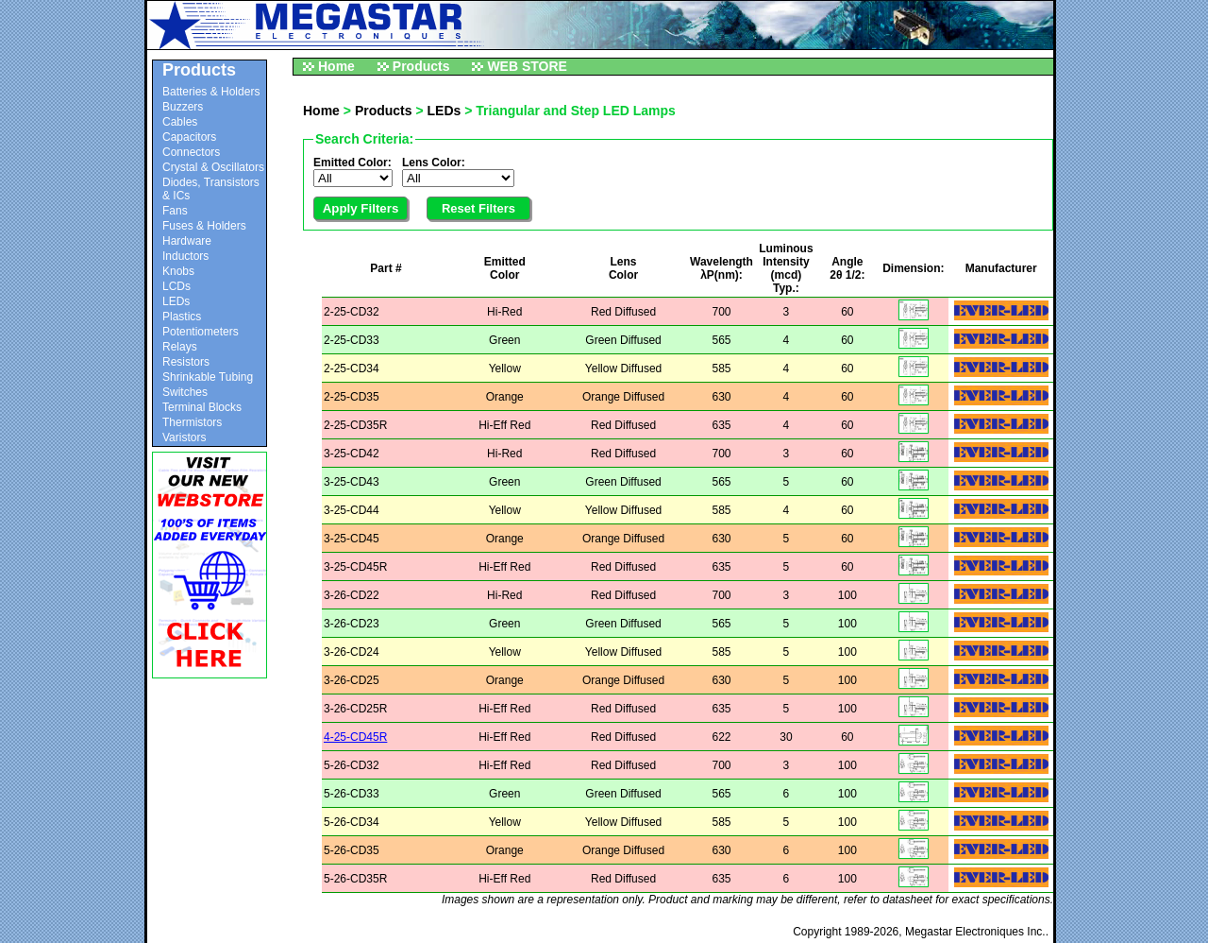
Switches (185, 392)
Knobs (178, 271)
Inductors (185, 256)
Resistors (186, 362)
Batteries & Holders (211, 91)
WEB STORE (527, 66)
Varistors (184, 437)
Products (421, 66)
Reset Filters (478, 208)
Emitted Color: (352, 162)
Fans (175, 210)
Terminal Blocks (202, 407)
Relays (179, 346)
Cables (179, 122)
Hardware (186, 241)
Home (336, 66)
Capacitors (189, 137)
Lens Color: (433, 162)
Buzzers (182, 106)
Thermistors (192, 422)
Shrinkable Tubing (207, 377)
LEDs (176, 301)
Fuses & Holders (204, 225)
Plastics (181, 316)
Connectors (191, 152)
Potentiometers (200, 331)
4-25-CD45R (355, 737)
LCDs (176, 286)
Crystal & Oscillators (213, 167)
